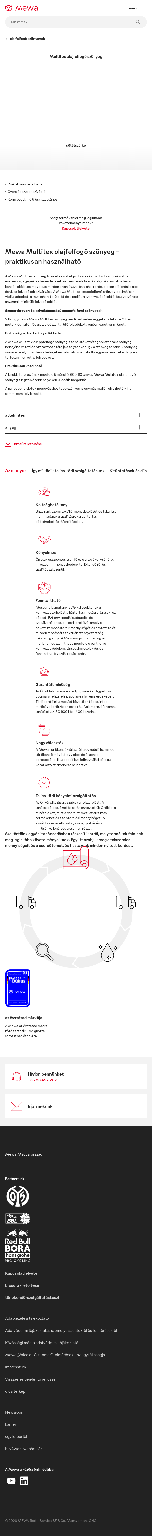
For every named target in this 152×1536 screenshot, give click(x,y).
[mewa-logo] (21, 8)
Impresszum (15, 1366)
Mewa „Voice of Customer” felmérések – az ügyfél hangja (55, 1354)
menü (138, 8)
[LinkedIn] (24, 1480)
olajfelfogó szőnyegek (25, 38)
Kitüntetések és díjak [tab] (129, 470)
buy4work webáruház (23, 1448)
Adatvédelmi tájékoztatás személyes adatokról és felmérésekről (61, 1330)
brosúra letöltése (22, 444)
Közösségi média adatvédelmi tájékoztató (41, 1342)
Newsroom (14, 1412)
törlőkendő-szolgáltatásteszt (32, 1297)
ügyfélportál (16, 1436)
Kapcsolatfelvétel (76, 228)
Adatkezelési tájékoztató (27, 1318)
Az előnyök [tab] (16, 470)
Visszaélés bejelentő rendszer (31, 1379)
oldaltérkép (15, 1391)
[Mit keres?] (76, 22)
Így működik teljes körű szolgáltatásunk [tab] (68, 470)
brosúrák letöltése (22, 1285)
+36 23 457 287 (42, 1079)
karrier (10, 1424)
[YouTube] (11, 1480)
